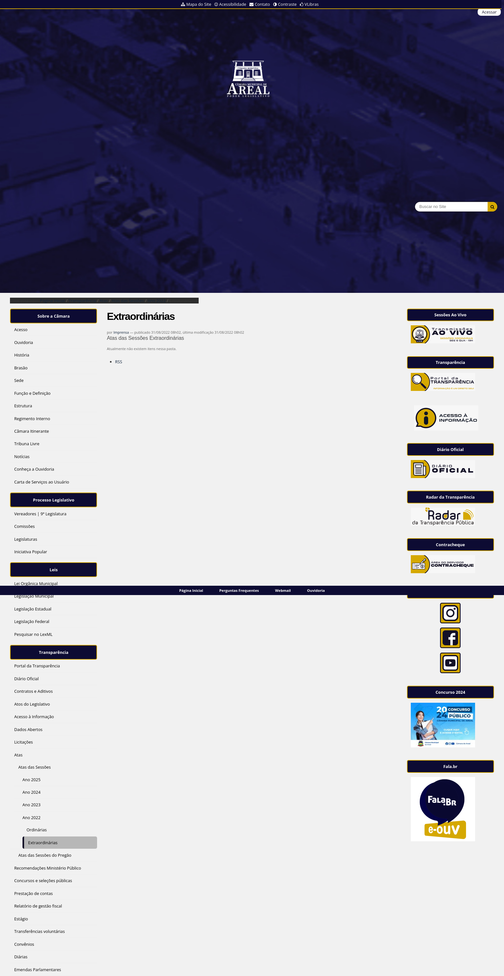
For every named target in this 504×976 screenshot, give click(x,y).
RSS (118, 362)
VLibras (312, 4)
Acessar (489, 12)
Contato (262, 4)
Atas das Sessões (128, 300)
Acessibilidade (232, 4)
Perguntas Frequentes (239, 590)
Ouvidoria (316, 590)
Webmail (283, 590)
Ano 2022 (157, 300)
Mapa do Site (198, 4)
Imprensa (121, 332)
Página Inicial (191, 590)
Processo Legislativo (53, 497)
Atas (104, 300)
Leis (54, 564)
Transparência (82, 300)
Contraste (287, 4)
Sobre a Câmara (54, 315)
